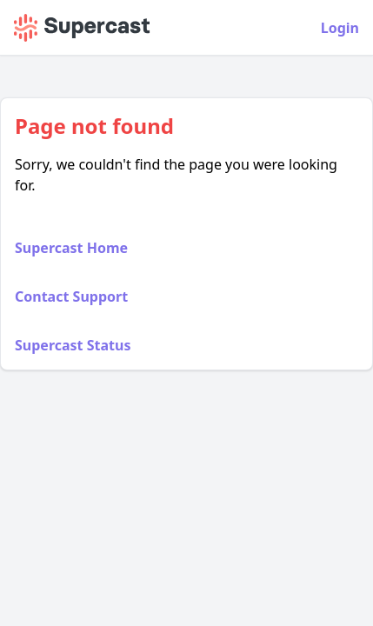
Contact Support (71, 296)
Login (340, 27)
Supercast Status (72, 345)
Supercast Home (71, 247)
